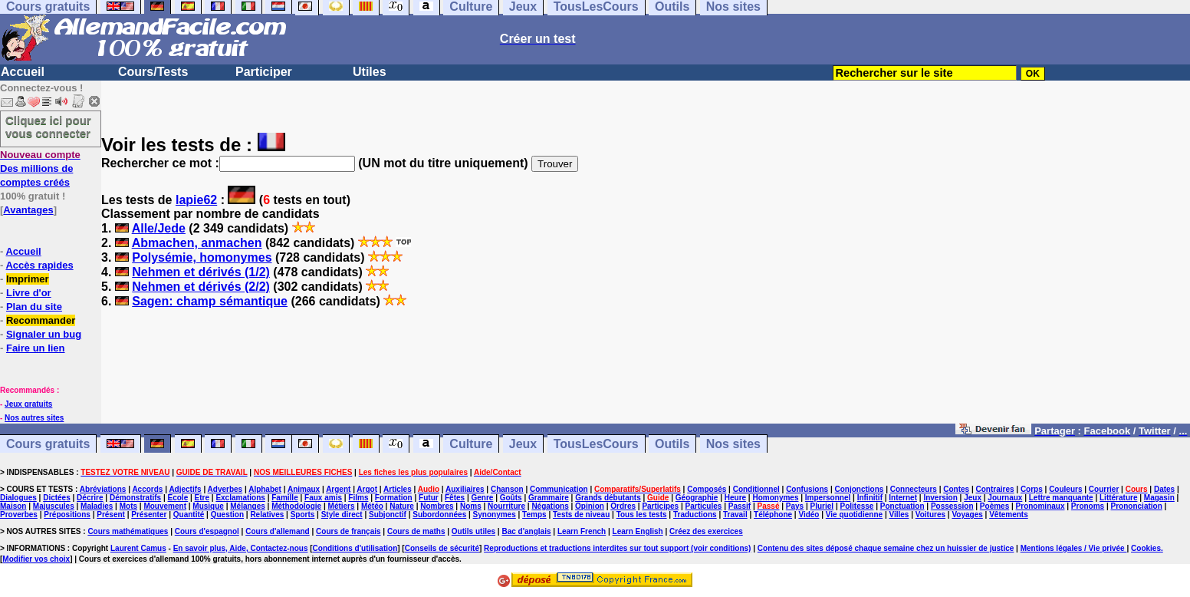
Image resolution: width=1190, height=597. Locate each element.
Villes (899, 514)
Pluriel (822, 506)
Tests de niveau (581, 514)
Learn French (581, 531)
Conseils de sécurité (442, 548)
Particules (703, 506)
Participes (660, 506)
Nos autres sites (34, 418)
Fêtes (455, 497)
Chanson (507, 489)
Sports (303, 514)
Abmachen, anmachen (197, 242)
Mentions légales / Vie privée (1074, 548)
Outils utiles (473, 531)
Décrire (90, 497)
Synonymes (494, 514)
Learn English (638, 531)
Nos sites (733, 443)
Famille (284, 497)
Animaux (304, 489)
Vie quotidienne (854, 514)
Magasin (1159, 497)
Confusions (807, 489)
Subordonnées (439, 514)
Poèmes (994, 506)
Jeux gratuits (28, 404)
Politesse (856, 506)
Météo (372, 506)
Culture (470, 443)
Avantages (28, 210)
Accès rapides (39, 265)
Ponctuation (902, 506)
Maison (13, 506)
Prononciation (1136, 506)
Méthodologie (296, 506)
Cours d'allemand (277, 531)
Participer (263, 71)
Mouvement (164, 506)
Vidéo (808, 514)
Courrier (1104, 489)
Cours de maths (416, 531)
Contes (956, 489)
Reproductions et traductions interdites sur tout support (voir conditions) (617, 548)
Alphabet (264, 489)
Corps (1032, 489)
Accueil (22, 71)
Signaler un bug (43, 334)
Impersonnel (827, 497)
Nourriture (506, 506)
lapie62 (196, 199)
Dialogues (18, 497)
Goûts (511, 497)
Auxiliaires (465, 489)
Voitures (930, 514)
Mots (128, 506)
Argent (338, 489)
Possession (952, 506)
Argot (367, 489)
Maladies (97, 506)
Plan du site (34, 306)
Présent (111, 514)
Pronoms (1087, 506)
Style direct (342, 514)
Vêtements (1008, 514)
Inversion (940, 497)
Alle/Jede (159, 228)
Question (227, 514)
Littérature (1118, 497)
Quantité (189, 514)
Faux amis (323, 497)
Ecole (178, 497)
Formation (394, 497)
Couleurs (1065, 489)
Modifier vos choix (36, 559)
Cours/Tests (153, 71)
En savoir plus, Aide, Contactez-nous (240, 548)
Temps (534, 514)
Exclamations (240, 497)
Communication (559, 489)
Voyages (967, 514)
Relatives (267, 514)
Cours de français (348, 531)
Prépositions (67, 514)
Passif (739, 506)
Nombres (436, 506)
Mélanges (247, 506)
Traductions (695, 514)
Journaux (1005, 497)
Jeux (523, 443)
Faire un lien (35, 348)
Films (358, 497)
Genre (482, 497)
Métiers (341, 506)
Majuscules (53, 506)
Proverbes (19, 514)
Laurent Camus (138, 548)
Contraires (995, 489)
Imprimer (27, 279)
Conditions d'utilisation (355, 548)
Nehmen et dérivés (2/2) (201, 286)
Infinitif (870, 497)
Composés (706, 489)
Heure (735, 497)
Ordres (623, 506)
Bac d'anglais (526, 531)
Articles (397, 489)
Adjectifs (185, 489)
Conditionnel (756, 489)
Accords (147, 489)
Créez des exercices (706, 531)
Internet (903, 497)
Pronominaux (1040, 506)
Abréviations (103, 489)
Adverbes (225, 489)
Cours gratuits (48, 443)
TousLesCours (596, 443)
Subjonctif (387, 514)
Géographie (697, 497)
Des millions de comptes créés (40, 168)
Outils (672, 443)
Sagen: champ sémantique (210, 301)
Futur (429, 497)
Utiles (369, 71)
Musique (208, 506)
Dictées (57, 497)
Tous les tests (641, 514)
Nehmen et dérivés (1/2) (201, 272)
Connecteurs (913, 489)
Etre (202, 497)
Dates (1164, 489)
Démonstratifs (135, 497)
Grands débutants (608, 497)
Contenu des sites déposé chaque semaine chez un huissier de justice (886, 548)
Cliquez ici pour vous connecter (48, 127)
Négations (549, 506)
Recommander (40, 320)
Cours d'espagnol (207, 531)
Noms (471, 506)
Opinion (589, 506)
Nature (402, 506)
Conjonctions (859, 489)
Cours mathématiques (127, 531)
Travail (735, 514)
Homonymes (775, 497)
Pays (795, 506)
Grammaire (548, 497)
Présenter (148, 514)
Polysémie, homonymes (201, 257)
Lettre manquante (1061, 497)
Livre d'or (28, 292)
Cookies (1146, 548)
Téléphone (773, 514)
